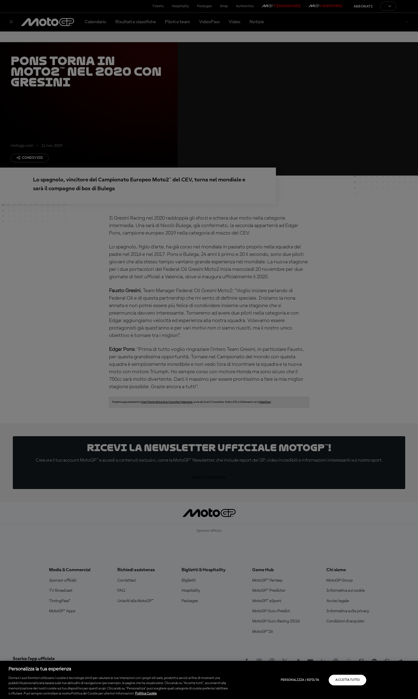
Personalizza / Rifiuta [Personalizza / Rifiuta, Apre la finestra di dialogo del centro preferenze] (300, 680)
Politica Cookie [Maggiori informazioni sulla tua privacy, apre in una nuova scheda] (146, 693)
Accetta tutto (347, 680)
